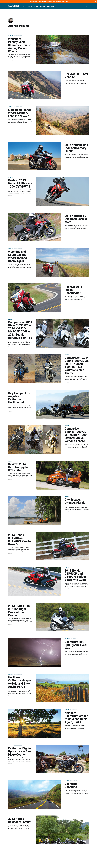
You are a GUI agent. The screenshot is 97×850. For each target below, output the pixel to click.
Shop (52, 6)
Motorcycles (29, 6)
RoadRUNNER (13, 6)
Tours (23, 6)
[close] (95, 2)
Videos (48, 6)
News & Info (42, 6)
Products (36, 6)
